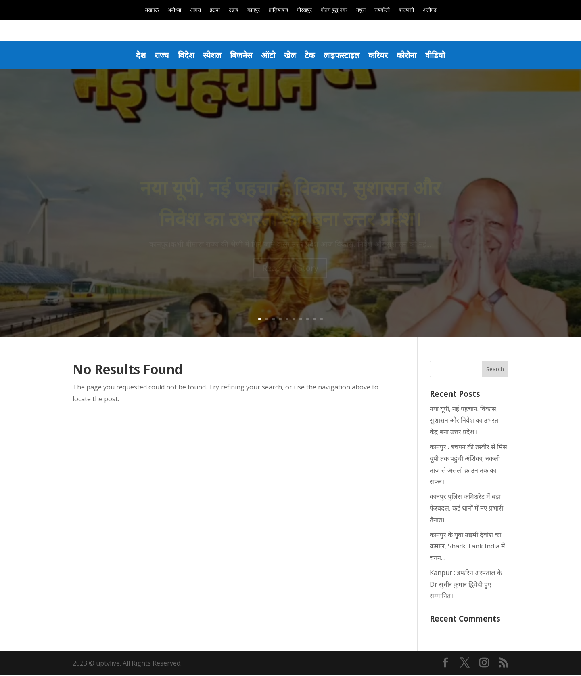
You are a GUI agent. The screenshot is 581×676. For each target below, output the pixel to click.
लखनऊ (152, 10)
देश (135, 55)
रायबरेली (382, 10)
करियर (382, 55)
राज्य (157, 55)
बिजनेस (239, 55)
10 (321, 319)
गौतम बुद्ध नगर (334, 10)
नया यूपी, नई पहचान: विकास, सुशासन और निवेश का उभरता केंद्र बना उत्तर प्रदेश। (465, 421)
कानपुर (253, 10)
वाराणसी (406, 10)
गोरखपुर (304, 10)
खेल (290, 55)
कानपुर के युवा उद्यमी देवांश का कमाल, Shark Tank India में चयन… (467, 547)
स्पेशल (209, 55)
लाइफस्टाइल (344, 55)
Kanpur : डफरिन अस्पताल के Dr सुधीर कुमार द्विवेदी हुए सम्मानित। (466, 585)
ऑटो (267, 55)
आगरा (195, 10)
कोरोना (411, 55)
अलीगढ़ (430, 10)
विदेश (181, 55)
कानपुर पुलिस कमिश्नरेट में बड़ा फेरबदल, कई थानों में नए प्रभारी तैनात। (466, 509)
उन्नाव (233, 10)
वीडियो (441, 55)
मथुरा (361, 10)
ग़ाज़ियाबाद (278, 10)
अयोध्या (174, 10)
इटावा (215, 10)
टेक (310, 55)
